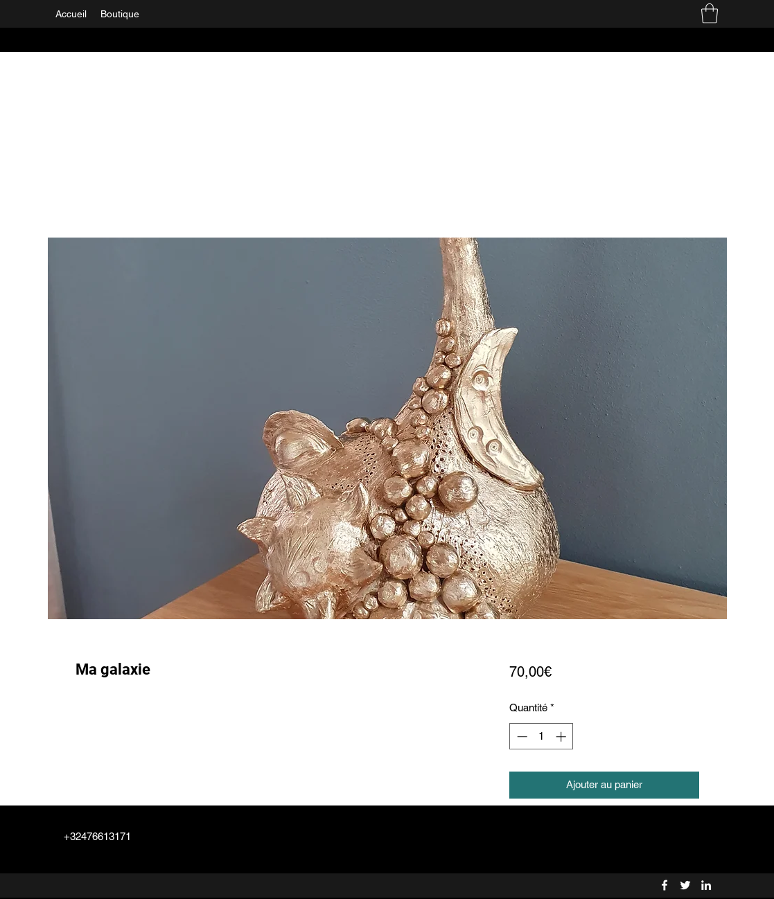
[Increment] (562, 736)
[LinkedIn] (706, 885)
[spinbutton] (541, 736)
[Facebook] (664, 885)
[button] (709, 13)
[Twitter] (685, 885)
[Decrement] (520, 736)
